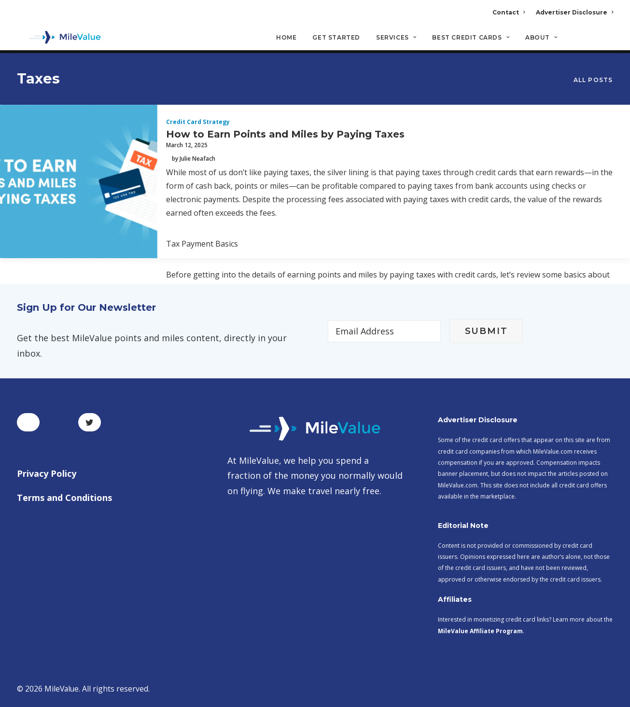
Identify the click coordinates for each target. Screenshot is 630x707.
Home (286, 38)
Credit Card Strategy (198, 122)
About (541, 38)
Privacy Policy (46, 474)
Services (396, 38)
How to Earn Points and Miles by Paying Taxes (285, 134)
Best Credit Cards (470, 38)
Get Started (336, 38)
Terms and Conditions (64, 497)
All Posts (593, 80)
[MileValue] (60, 39)
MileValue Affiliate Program (480, 631)
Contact (508, 12)
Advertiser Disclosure (574, 12)
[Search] (607, 42)
